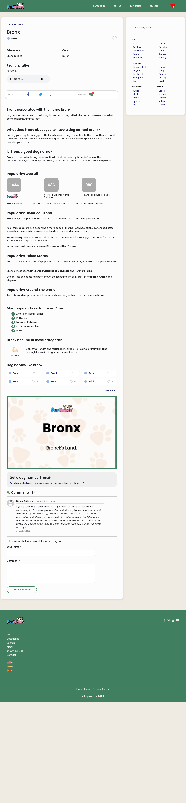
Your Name (14, 717)
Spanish (162, 97)
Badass (162, 54)
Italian (162, 101)
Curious (162, 74)
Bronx (21, 24)
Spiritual (137, 47)
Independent (139, 67)
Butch (92, 543)
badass (14, 523)
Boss (53, 552)
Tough (162, 70)
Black (135, 94)
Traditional (138, 50)
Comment (13, 731)
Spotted (137, 101)
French (162, 104)
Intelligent (138, 74)
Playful (136, 70)
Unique (162, 43)
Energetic (138, 77)
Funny (136, 54)
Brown (136, 97)
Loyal (161, 81)
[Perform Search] (171, 27)
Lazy (135, 81)
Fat (134, 104)
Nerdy (161, 50)
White (136, 90)
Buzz (15, 543)
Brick (91, 552)
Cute (135, 43)
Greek (162, 90)
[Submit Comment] (22, 760)
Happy (162, 67)
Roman (162, 94)
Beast (16, 552)
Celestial (163, 47)
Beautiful (137, 57)
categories (99, 6)
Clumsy (162, 77)
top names (135, 6)
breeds (117, 6)
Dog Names (12, 24)
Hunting (162, 57)
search (154, 6)
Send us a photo (19, 654)
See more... (111, 561)
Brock (54, 543)
